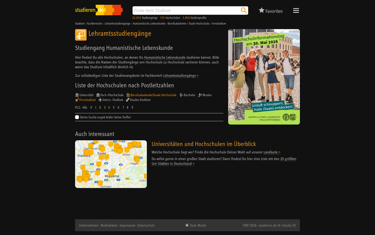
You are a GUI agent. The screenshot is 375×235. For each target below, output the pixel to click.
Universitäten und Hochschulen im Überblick (204, 143)
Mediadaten (109, 225)
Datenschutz (146, 225)
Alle (84, 107)
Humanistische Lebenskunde (164, 57)
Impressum (127, 225)
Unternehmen (89, 225)
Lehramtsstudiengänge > (181, 75)
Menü (296, 10)
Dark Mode (197, 225)
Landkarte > (272, 152)
